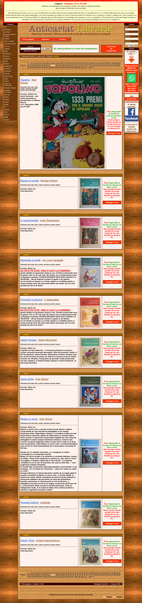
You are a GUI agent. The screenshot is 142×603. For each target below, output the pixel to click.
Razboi (6, 102)
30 (71, 63)
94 (35, 67)
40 (94, 63)
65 (61, 65)
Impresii (45, 39)
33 (78, 63)
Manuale (7, 94)
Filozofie (7, 74)
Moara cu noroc (29, 419)
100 (49, 67)
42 (99, 63)
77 (89, 65)
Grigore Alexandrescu (48, 540)
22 (52, 63)
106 (69, 67)
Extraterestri (8, 66)
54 (33, 65)
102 (56, 67)
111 (85, 67)
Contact (62, 39)
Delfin (6, 51)
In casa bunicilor (30, 220)
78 (91, 65)
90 (119, 65)
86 (110, 65)
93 (33, 67)
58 (42, 65)
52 (28, 65)
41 (96, 63)
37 (87, 63)
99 (47, 67)
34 (80, 63)
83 (103, 65)
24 (57, 63)
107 (72, 67)
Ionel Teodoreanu (49, 220)
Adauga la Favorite (101, 584)
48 (112, 63)
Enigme (6, 64)
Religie (6, 104)
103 (59, 67)
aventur (56, 56)
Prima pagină (28, 39)
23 (55, 63)
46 (108, 63)
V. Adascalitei (51, 299)
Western (7, 119)
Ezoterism (7, 69)
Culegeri (7, 48)
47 (110, 63)
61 (49, 65)
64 (59, 65)
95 (37, 67)
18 (43, 63)
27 (64, 63)
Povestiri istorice (30, 502)
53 (30, 65)
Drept (6, 61)
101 (52, 67)
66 (63, 65)
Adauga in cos (114, 133)
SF (5, 107)
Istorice (6, 81)
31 (73, 63)
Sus (42, 584)
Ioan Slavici (42, 379)
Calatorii (7, 38)
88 (115, 65)
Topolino (25, 80)
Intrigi (6, 79)
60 (47, 65)
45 (105, 63)
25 (59, 63)
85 (108, 65)
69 (70, 65)
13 (31, 63)
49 (115, 63)
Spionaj (6, 109)
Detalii (26, 74)
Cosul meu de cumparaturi (111, 48)
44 (103, 63)
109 (78, 67)
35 (82, 63)
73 (80, 65)
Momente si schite (31, 260)
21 (50, 63)
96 (40, 67)
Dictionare (7, 54)
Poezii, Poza (27, 540)
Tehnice (6, 114)
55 (35, 65)
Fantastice (7, 71)
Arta (5, 27)
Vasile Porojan (28, 340)
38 (89, 63)
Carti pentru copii (10, 43)
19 (45, 63)
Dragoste (7, 59)
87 (112, 65)
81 (98, 65)
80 (96, 65)
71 (75, 65)
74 (82, 65)
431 (90, 67)
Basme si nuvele (30, 180)
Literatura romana (10, 88)
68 (68, 65)
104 (62, 67)
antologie (45, 502)
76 (87, 65)
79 (94, 65)
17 (41, 63)
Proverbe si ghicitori (31, 299)
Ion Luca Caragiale (52, 260)
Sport (6, 112)
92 (30, 67)
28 (66, 63)
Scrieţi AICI (131, 99)
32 (75, 63)
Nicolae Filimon (49, 180)
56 (37, 65)
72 (77, 65)
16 (38, 63)
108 (75, 67)
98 (44, 67)
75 (84, 65)
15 (36, 63)
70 (73, 65)
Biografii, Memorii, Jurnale (10, 35)
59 (44, 65)
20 (48, 63)
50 (117, 63)
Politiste (6, 99)
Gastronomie (8, 76)
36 (85, 63)
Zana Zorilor (27, 379)
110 (82, 67)
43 (101, 63)
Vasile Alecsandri (47, 340)
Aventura (7, 32)
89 (117, 65)
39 (92, 63)
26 (62, 63)
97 (42, 67)
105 (65, 67)
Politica (6, 97)
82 (101, 65)
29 (68, 63)
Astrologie (7, 29)
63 (57, 65)
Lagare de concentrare (8, 84)
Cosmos (7, 46)
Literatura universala (7, 91)
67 (66, 65)
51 (119, 63)
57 (40, 65)
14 (34, 63)
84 (105, 65)
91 (28, 67)
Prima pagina (26, 584)
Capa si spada (9, 41)
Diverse (6, 56)
